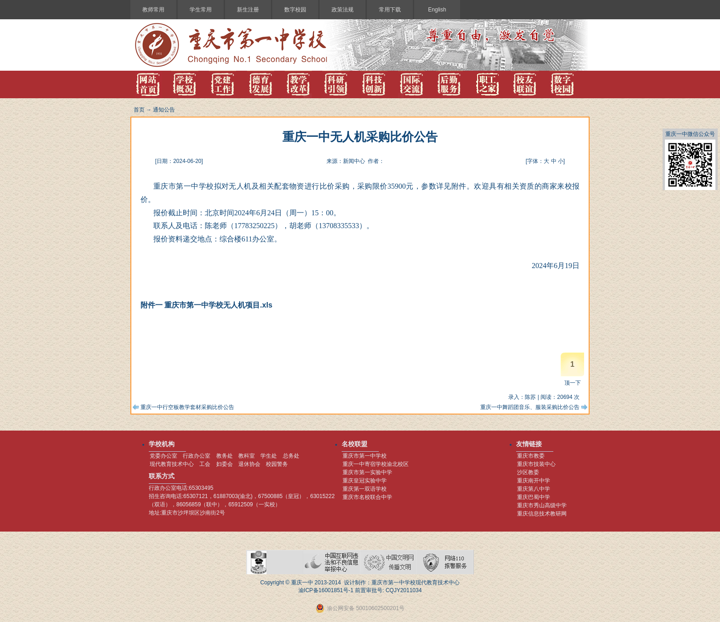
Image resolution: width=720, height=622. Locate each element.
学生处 (268, 456)
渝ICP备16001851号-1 (326, 590)
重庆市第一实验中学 (367, 472)
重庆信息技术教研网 (542, 513)
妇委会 (224, 464)
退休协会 (249, 464)
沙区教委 (528, 472)
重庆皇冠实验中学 (365, 480)
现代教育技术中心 (172, 464)
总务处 (291, 456)
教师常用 (153, 9)
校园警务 (277, 464)
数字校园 (295, 9)
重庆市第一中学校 (365, 456)
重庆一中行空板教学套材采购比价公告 (187, 407)
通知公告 (164, 109)
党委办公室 (163, 456)
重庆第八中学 (533, 489)
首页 (139, 109)
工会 (204, 464)
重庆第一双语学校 (365, 489)
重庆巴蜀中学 (533, 497)
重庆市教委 (531, 456)
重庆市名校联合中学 (367, 497)
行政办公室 (196, 456)
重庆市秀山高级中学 (542, 505)
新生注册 (248, 9)
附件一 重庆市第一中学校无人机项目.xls (206, 305)
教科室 (246, 456)
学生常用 (201, 9)
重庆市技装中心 (536, 464)
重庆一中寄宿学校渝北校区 (376, 464)
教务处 (224, 456)
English (437, 9)
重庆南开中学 (533, 480)
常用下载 (390, 9)
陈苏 (530, 397)
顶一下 (572, 383)
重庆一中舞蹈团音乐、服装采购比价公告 (529, 407)
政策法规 (343, 9)
